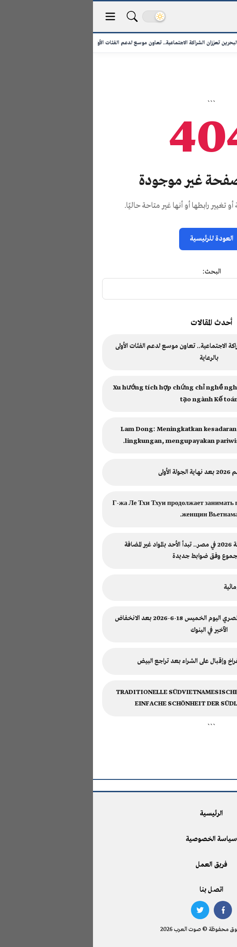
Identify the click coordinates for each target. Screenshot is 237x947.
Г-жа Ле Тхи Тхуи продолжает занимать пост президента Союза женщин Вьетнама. (116, 509)
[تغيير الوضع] (61, 16)
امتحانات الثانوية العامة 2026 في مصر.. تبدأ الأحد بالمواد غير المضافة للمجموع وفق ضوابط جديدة (116, 551)
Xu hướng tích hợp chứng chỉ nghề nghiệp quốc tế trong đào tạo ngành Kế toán (116, 394)
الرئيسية (118, 813)
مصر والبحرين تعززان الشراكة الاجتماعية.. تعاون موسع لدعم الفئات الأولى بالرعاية (116, 352)
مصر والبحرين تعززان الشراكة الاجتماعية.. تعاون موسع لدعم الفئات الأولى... (84, 42)
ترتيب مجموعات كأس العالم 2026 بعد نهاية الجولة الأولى (139, 472)
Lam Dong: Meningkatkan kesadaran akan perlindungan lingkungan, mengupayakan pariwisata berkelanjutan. (116, 435)
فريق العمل (118, 864)
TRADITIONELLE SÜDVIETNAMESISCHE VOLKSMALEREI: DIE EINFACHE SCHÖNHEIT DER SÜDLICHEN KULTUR (116, 698)
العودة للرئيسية (118, 238)
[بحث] (39, 16)
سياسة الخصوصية (118, 839)
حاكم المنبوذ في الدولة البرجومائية (172, 587)
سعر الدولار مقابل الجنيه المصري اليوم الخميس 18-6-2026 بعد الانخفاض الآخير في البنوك (116, 624)
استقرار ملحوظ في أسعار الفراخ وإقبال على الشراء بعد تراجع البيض (128, 661)
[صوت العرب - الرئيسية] (202, 16)
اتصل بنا (118, 889)
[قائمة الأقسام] (17, 16)
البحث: (118, 271)
